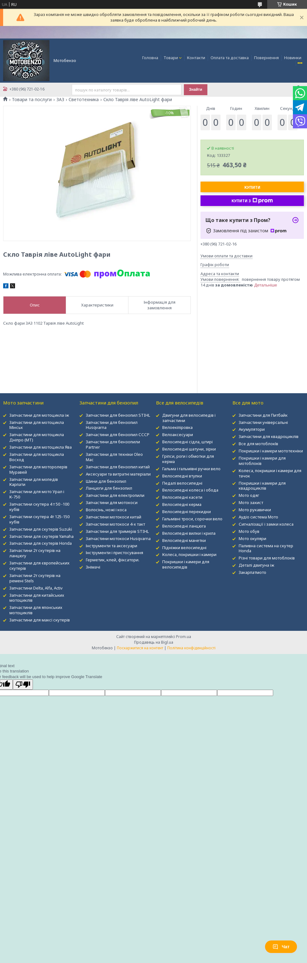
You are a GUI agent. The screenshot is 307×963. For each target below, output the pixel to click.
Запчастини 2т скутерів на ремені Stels (34, 578)
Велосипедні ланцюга (184, 526)
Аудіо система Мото (258, 517)
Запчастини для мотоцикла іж (39, 415)
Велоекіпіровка (177, 427)
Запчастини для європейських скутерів (39, 565)
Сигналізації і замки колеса (266, 524)
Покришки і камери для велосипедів (185, 564)
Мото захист (251, 502)
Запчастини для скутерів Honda (40, 543)
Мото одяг (249, 495)
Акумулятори (252, 429)
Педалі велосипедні (182, 483)
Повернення (266, 57)
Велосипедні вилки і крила (189, 533)
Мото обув (249, 531)
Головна (150, 57)
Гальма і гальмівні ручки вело (191, 468)
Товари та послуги (32, 99)
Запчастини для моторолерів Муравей (38, 469)
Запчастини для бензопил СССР (117, 434)
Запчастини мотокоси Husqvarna (118, 538)
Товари (171, 57)
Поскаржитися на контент (140, 648)
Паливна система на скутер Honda (266, 548)
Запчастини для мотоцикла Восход (36, 456)
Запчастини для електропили (115, 495)
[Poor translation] (23, 684)
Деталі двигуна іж (256, 565)
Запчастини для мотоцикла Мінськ (36, 425)
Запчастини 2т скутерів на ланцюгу (34, 553)
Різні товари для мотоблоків (267, 558)
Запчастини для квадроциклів (269, 436)
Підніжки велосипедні (184, 547)
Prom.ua (183, 636)
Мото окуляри (252, 538)
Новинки (292, 57)
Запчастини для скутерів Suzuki (40, 529)
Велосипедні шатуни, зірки (189, 449)
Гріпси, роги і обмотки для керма (188, 458)
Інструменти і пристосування (114, 552)
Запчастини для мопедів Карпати (33, 481)
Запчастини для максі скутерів (39, 620)
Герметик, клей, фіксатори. (112, 560)
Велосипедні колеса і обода (190, 490)
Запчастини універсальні (263, 422)
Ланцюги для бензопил (109, 488)
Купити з (252, 200)
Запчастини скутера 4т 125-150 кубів (39, 519)
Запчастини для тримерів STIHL (117, 531)
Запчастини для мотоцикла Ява (40, 447)
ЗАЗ (60, 99)
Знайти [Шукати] (195, 89)
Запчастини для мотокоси (112, 502)
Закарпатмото (252, 572)
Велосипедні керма (181, 504)
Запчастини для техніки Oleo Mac (114, 456)
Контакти (196, 57)
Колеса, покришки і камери (189, 554)
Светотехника (84, 99)
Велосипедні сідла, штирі (187, 442)
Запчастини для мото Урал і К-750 (36, 494)
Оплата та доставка (230, 57)
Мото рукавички (255, 509)
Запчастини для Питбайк (263, 415)
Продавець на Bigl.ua (153, 642)
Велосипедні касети (182, 497)
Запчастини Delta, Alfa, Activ (36, 588)
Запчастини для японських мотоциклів (35, 610)
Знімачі (93, 567)
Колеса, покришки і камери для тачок (270, 473)
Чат (281, 947)
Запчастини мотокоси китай (113, 517)
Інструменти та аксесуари (111, 545)
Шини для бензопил (106, 481)
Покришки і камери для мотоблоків (262, 460)
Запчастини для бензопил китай (118, 467)
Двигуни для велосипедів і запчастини (189, 417)
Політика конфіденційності (191, 648)
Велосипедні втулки (182, 476)
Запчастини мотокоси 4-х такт (115, 524)
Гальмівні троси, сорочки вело (192, 519)
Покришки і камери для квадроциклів (262, 485)
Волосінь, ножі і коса (106, 509)
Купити (252, 187)
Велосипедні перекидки (186, 511)
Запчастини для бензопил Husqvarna (112, 425)
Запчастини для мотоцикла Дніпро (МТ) (36, 437)
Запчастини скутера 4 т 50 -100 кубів (39, 506)
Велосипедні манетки (184, 540)
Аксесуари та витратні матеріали (118, 474)
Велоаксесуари (177, 434)
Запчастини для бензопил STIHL (118, 415)
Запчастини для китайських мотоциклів (36, 597)
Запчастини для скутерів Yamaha (41, 536)
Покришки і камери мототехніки (271, 451)
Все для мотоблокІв (258, 443)
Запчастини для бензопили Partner (113, 444)
